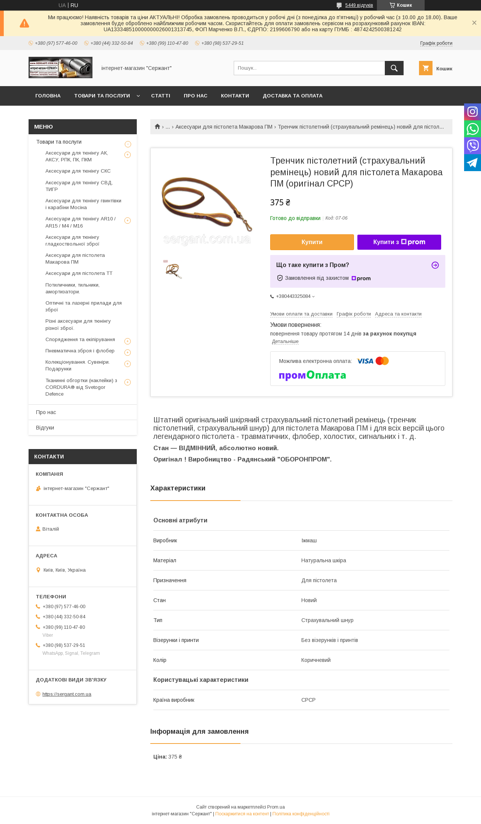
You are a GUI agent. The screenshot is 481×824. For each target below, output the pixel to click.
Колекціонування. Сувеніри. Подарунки (77, 365)
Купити (312, 242)
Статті (160, 96)
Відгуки (45, 428)
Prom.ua (276, 807)
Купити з (399, 242)
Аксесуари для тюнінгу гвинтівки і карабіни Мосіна (83, 204)
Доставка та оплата (292, 96)
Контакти (235, 96)
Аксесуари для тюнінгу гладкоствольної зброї (72, 240)
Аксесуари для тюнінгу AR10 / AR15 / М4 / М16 (80, 222)
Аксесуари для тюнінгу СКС (78, 171)
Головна (48, 96)
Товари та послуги (102, 96)
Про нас (195, 96)
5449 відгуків (359, 5)
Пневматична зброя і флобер (80, 351)
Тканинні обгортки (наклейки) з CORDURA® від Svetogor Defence (81, 387)
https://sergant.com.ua (66, 694)
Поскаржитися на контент (242, 813)
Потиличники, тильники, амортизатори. (72, 288)
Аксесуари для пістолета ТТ (78, 273)
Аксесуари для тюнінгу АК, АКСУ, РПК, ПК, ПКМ (76, 156)
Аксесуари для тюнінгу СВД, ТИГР (79, 186)
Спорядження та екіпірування (80, 339)
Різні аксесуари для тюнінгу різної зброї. (78, 324)
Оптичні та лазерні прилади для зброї (83, 306)
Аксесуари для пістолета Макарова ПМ (223, 127)
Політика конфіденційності (301, 813)
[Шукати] (394, 68)
